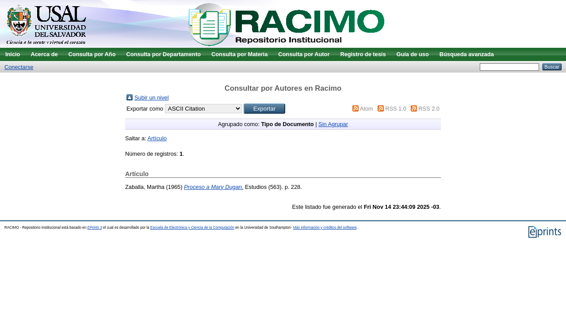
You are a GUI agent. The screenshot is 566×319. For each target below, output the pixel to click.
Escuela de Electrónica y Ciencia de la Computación (192, 228)
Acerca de (44, 54)
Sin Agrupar (333, 124)
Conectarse (18, 67)
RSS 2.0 (429, 108)
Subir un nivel (151, 97)
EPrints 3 (95, 228)
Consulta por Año (92, 54)
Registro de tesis (363, 54)
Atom (366, 108)
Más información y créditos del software (325, 228)
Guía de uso (413, 54)
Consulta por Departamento (163, 54)
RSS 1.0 (395, 108)
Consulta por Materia (239, 54)
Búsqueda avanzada (467, 54)
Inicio (12, 54)
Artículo (157, 138)
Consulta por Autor (303, 54)
